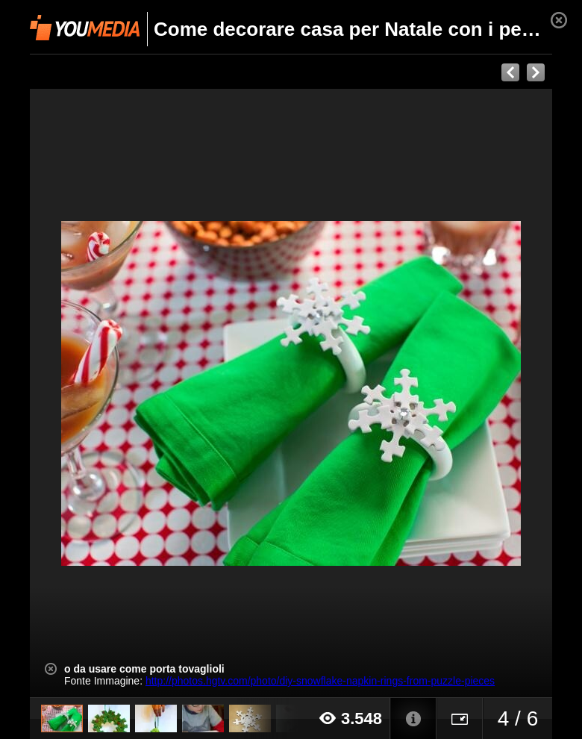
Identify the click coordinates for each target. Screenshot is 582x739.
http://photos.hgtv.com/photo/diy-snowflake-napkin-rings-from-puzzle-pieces (320, 681)
